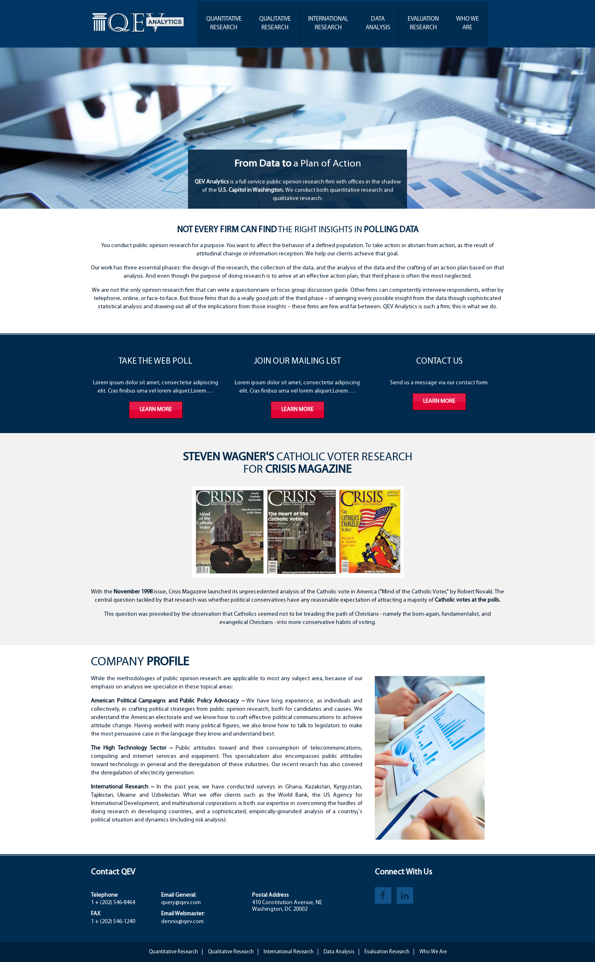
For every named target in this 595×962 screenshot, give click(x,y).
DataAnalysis (378, 23)
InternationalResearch (328, 23)
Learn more (156, 410)
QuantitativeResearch (224, 23)
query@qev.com (181, 903)
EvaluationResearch (423, 23)
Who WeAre (467, 23)
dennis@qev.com (182, 922)
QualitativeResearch (275, 23)
